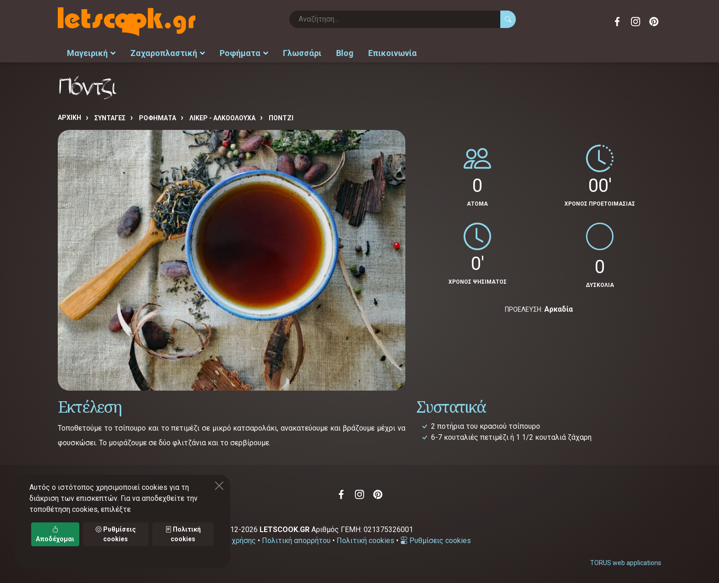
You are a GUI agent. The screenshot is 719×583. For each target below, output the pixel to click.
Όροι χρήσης (235, 540)
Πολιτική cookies (365, 540)
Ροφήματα (244, 53)
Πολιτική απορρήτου (296, 540)
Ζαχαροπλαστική (167, 53)
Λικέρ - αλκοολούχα (222, 118)
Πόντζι (281, 118)
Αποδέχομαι (55, 534)
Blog (345, 53)
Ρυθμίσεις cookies (435, 540)
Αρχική (69, 117)
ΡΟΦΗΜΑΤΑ (157, 118)
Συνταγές (110, 118)
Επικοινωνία (392, 53)
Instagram (635, 21)
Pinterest (654, 21)
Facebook (617, 21)
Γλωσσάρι (302, 53)
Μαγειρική (91, 53)
